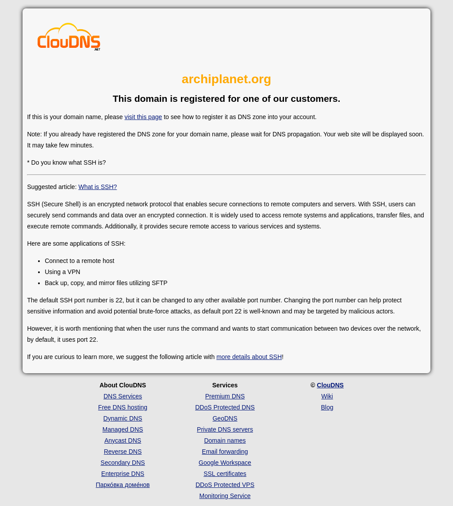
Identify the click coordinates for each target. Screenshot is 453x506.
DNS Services (123, 396)
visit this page (143, 116)
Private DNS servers (225, 429)
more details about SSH (249, 356)
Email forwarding (225, 451)
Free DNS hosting (122, 407)
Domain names (225, 440)
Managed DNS (123, 429)
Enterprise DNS (122, 473)
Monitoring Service (225, 495)
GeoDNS (224, 418)
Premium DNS (225, 396)
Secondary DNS (122, 462)
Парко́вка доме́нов (123, 484)
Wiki (327, 396)
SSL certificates (224, 473)
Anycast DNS (122, 440)
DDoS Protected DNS (225, 407)
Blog (327, 407)
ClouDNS (330, 385)
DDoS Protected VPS (225, 484)
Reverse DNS (123, 451)
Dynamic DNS (123, 418)
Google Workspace (225, 462)
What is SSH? (97, 186)
